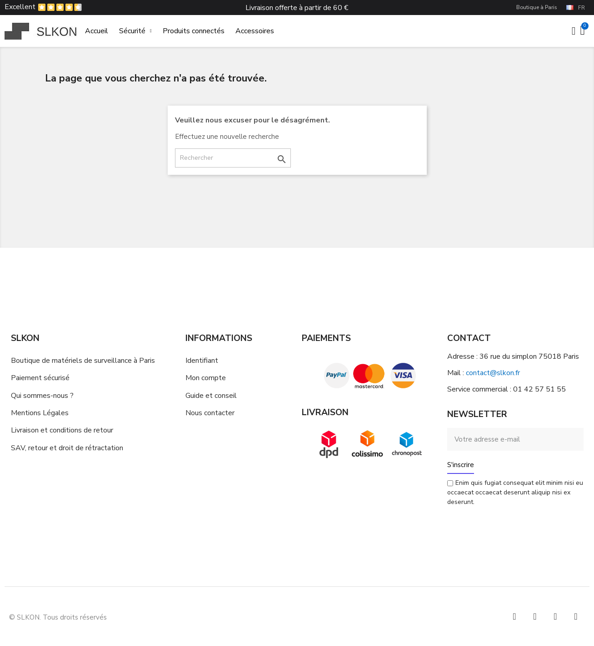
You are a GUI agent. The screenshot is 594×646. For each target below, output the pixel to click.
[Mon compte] (573, 31)
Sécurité (135, 31)
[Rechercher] (233, 158)
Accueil (96, 31)
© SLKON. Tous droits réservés (58, 617)
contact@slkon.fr (493, 373)
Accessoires (254, 31)
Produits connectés (194, 31)
